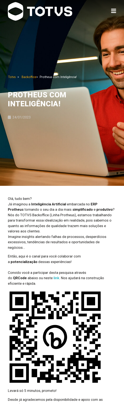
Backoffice (29, 77)
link (56, 278)
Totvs (12, 77)
